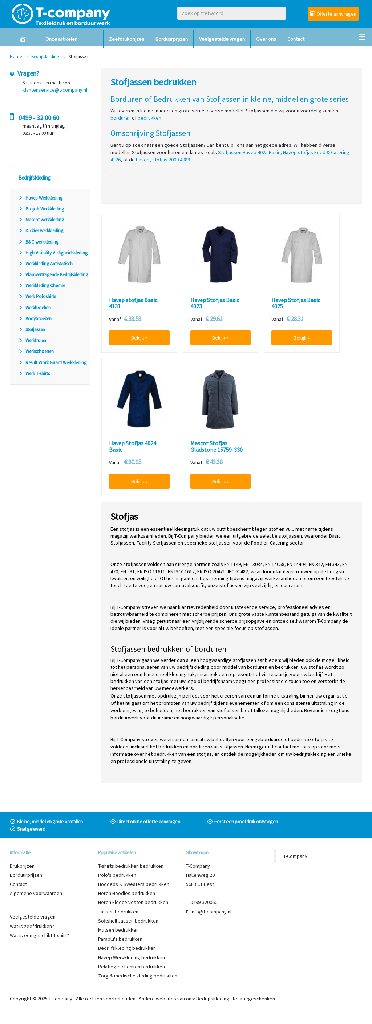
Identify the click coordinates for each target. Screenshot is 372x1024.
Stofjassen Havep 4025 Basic (249, 152)
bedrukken (149, 118)
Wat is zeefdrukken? (32, 926)
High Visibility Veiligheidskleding (53, 253)
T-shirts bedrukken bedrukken (130, 866)
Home (16, 56)
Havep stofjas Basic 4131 (133, 303)
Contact (295, 39)
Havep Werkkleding (40, 198)
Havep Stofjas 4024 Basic (132, 446)
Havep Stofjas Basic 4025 (295, 303)
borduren (120, 118)
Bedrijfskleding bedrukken (127, 948)
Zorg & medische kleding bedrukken (137, 975)
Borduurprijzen (171, 39)
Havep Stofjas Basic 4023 (214, 303)
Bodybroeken (35, 319)
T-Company (295, 856)
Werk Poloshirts (37, 296)
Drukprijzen (22, 866)
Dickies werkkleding (40, 231)
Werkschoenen (36, 351)
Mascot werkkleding (41, 220)
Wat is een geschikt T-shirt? (39, 935)
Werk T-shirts (34, 373)
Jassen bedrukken (118, 911)
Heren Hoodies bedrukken (126, 893)
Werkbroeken (34, 308)
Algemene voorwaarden (36, 893)
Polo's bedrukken (117, 875)
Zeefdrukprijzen (126, 39)
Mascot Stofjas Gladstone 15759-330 (216, 446)
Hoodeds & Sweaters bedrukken (133, 884)
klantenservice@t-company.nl (55, 90)
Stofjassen (31, 329)
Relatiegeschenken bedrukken (131, 966)
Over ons (266, 39)
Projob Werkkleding (41, 209)
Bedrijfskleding (45, 56)
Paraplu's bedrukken (120, 939)
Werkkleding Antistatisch (45, 264)
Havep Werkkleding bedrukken (131, 957)
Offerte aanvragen (333, 14)
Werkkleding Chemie (41, 285)
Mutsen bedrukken (118, 930)
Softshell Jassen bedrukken (128, 920)
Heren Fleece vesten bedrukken (133, 902)
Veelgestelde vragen (222, 39)
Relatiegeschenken (254, 998)
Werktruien (32, 340)
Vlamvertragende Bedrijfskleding (53, 275)
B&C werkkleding (38, 242)
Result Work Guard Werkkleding (52, 363)
